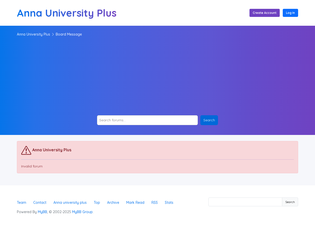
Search (290, 202)
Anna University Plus (33, 34)
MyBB (42, 212)
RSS (154, 202)
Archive (113, 202)
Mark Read (135, 202)
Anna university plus (70, 202)
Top (97, 202)
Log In (290, 13)
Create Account (264, 13)
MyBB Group (82, 212)
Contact (39, 202)
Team (21, 202)
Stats (169, 202)
